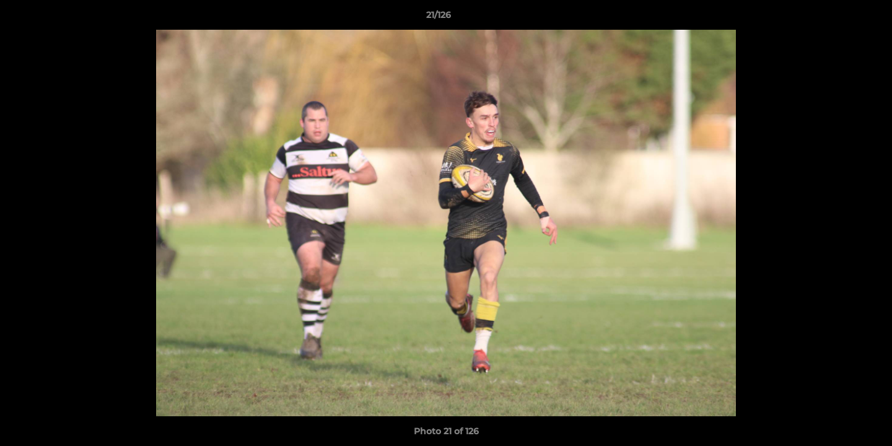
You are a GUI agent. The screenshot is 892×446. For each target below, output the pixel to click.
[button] (840, 18)
